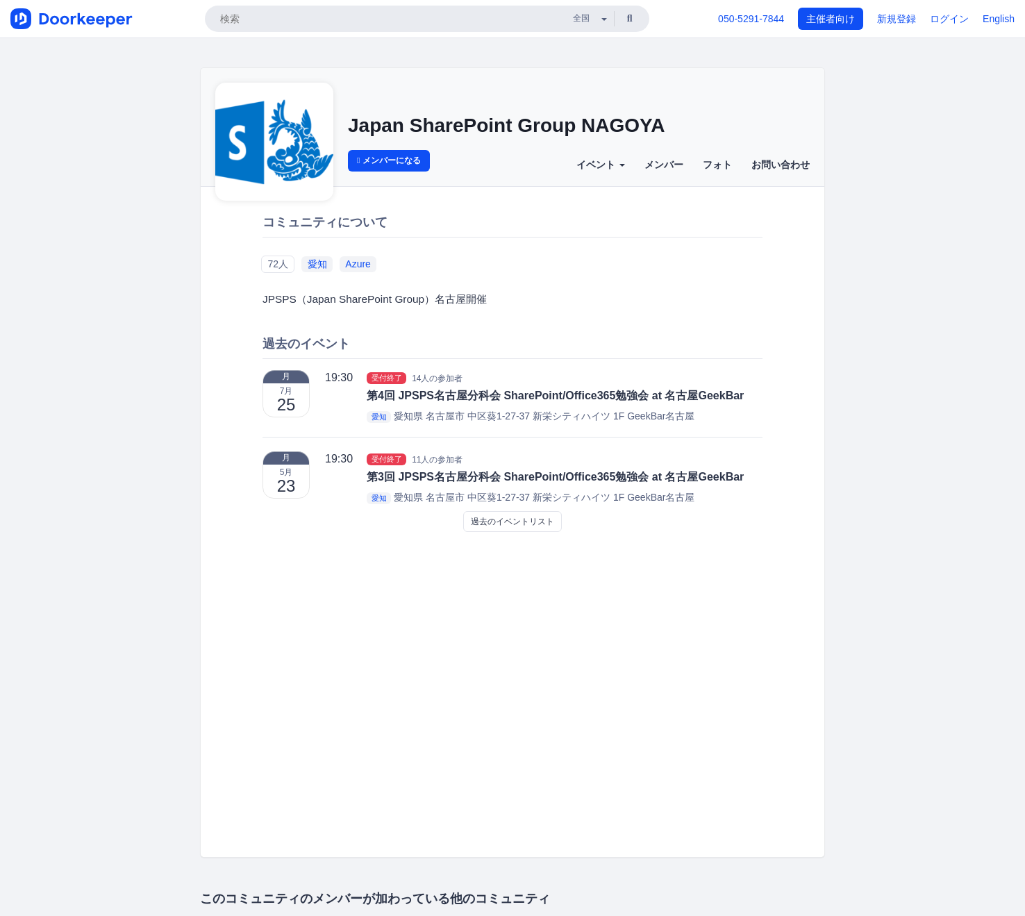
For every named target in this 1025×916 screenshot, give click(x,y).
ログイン (949, 18)
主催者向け (830, 18)
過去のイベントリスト (512, 521)
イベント (600, 164)
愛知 (317, 263)
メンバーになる (389, 160)
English (999, 18)
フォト (717, 164)
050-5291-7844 (751, 18)
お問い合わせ (780, 164)
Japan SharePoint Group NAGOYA (506, 125)
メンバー (663, 164)
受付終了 (387, 378)
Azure (358, 263)
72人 (277, 263)
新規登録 (896, 18)
